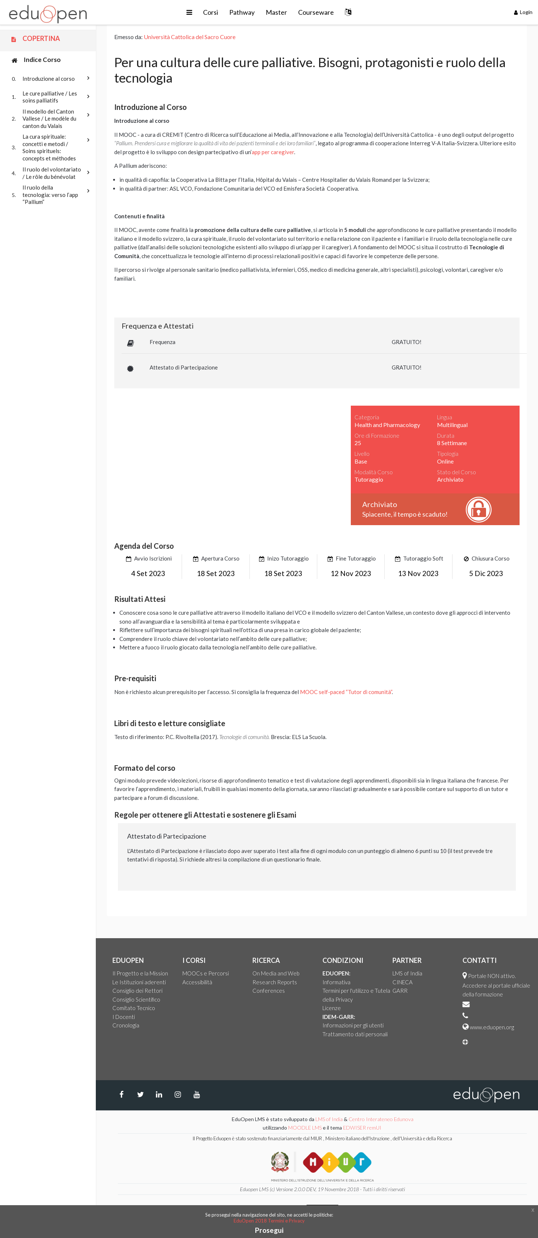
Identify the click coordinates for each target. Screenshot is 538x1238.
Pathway (242, 12)
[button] (189, 12)
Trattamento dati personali (355, 1034)
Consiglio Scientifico (136, 999)
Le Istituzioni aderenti (139, 982)
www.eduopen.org (492, 1027)
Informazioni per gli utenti (353, 1025)
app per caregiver (273, 152)
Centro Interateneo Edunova (381, 1119)
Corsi (210, 12)
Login (523, 12)
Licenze (331, 1008)
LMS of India (407, 973)
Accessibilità (197, 982)
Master (276, 12)
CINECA (402, 982)
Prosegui (269, 1230)
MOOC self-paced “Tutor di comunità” (346, 692)
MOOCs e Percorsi (205, 973)
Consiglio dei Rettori (137, 990)
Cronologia (125, 1025)
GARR (400, 990)
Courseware (316, 12)
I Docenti (123, 1016)
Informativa (336, 982)
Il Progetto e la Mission (140, 973)
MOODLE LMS (305, 1127)
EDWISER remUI (362, 1127)
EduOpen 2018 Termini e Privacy (269, 1221)
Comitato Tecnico (133, 1008)
